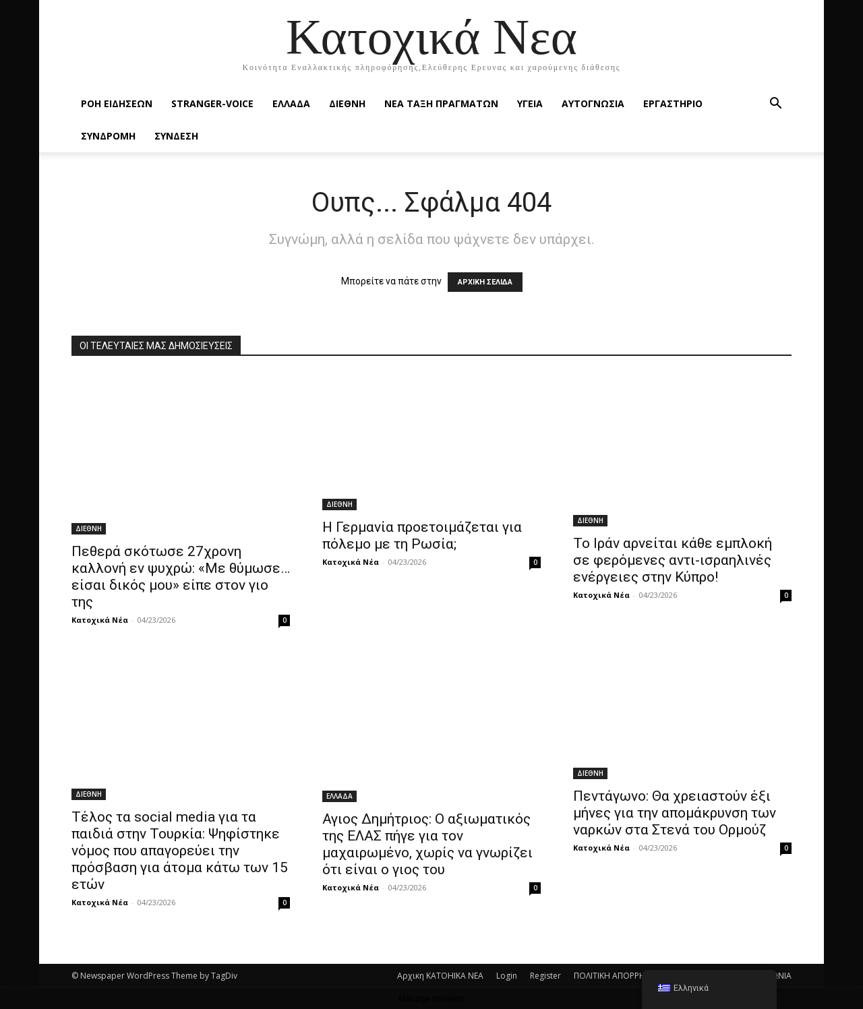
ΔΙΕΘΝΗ (347, 103)
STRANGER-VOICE (212, 103)
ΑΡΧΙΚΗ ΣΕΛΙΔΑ (485, 282)
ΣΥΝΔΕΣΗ (176, 135)
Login (506, 975)
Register (545, 975)
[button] (775, 104)
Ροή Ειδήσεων (116, 103)
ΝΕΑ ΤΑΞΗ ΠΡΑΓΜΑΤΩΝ (441, 103)
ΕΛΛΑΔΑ (291, 103)
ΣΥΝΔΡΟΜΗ (108, 135)
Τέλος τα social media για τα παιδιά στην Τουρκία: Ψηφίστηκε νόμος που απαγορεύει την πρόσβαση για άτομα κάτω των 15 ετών (179, 850)
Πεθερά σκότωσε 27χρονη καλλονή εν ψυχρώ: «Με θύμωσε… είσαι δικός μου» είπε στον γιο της (180, 576)
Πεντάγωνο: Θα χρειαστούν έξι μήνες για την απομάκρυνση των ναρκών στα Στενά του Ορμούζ (674, 813)
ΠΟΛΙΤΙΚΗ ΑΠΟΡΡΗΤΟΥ (617, 975)
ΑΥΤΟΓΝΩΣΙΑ (593, 103)
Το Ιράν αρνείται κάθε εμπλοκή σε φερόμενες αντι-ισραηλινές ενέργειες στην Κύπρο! (672, 560)
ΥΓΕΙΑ (530, 103)
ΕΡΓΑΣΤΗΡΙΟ (673, 103)
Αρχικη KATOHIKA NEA (440, 975)
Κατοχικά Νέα (99, 620)
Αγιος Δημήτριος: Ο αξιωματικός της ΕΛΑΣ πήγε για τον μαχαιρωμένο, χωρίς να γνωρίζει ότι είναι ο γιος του (427, 844)
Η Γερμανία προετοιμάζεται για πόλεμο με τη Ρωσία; (422, 535)
